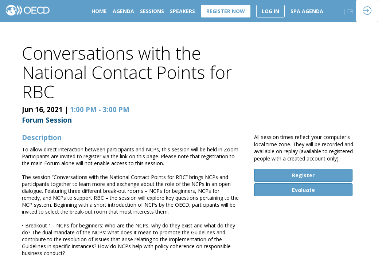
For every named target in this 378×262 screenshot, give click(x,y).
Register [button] (303, 175)
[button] (225, 11)
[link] (99, 11)
